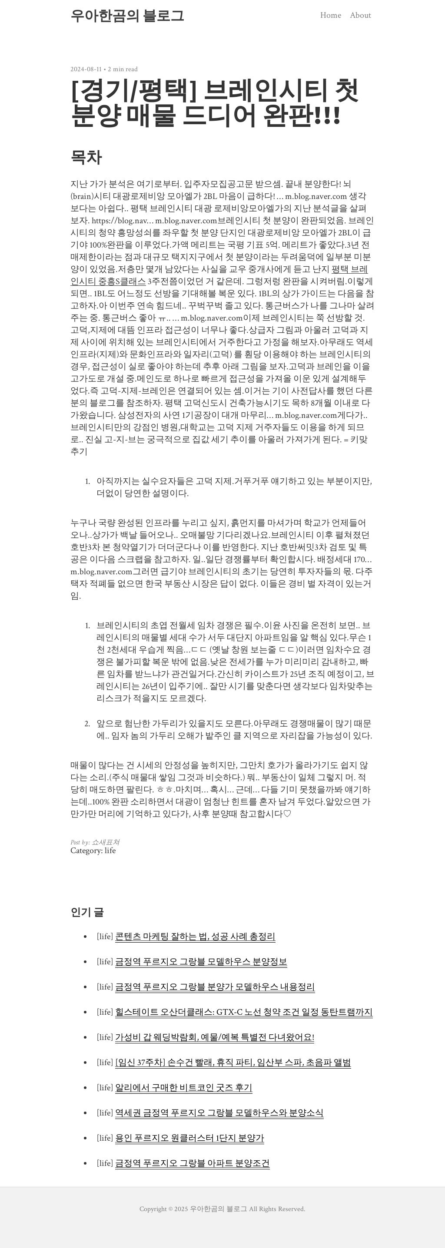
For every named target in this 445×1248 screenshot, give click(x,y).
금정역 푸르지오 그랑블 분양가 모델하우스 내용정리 (215, 987)
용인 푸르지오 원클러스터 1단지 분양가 (189, 1138)
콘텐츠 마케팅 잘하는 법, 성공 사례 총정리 (195, 936)
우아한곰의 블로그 (127, 16)
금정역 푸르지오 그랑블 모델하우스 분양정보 (201, 961)
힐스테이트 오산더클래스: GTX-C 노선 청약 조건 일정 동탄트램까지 (244, 1012)
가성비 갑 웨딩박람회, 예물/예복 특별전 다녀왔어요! (214, 1037)
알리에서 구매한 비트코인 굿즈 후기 (183, 1087)
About (360, 15)
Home (330, 15)
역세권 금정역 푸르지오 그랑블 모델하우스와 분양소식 (219, 1113)
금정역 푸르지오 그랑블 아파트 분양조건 (192, 1163)
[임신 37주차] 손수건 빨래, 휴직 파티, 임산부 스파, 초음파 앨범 (233, 1062)
